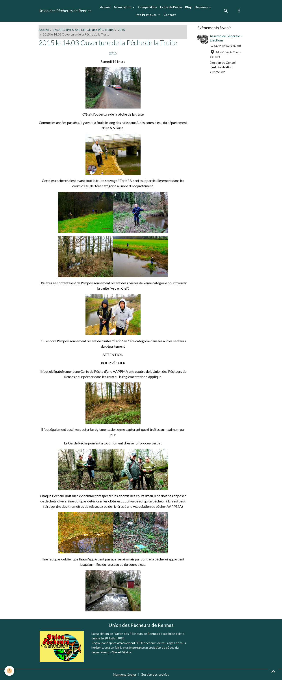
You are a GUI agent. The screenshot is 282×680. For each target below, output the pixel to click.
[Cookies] (9, 671)
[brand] (65, 11)
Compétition (147, 7)
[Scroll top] (273, 671)
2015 (121, 30)
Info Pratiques (146, 15)
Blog (188, 7)
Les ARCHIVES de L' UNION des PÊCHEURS (83, 30)
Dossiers (201, 7)
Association (123, 7)
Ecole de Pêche (171, 7)
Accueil (105, 7)
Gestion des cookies (155, 674)
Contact (169, 15)
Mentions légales (125, 674)
